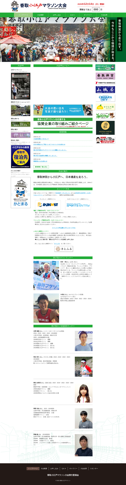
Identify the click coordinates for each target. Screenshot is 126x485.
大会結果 (107, 15)
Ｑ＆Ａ (73, 15)
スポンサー (94, 468)
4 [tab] (67, 59)
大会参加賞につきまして (41, 139)
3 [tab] (64, 59)
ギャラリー (89, 15)
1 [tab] (59, 59)
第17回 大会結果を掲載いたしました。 (45, 155)
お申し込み (56, 15)
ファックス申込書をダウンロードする (63, 228)
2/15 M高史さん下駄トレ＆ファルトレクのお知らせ (49, 144)
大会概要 (39, 15)
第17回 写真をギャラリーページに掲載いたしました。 (50, 150)
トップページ (20, 15)
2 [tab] (62, 59)
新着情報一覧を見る (41, 167)
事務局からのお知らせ (40, 161)
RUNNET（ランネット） (63, 193)
